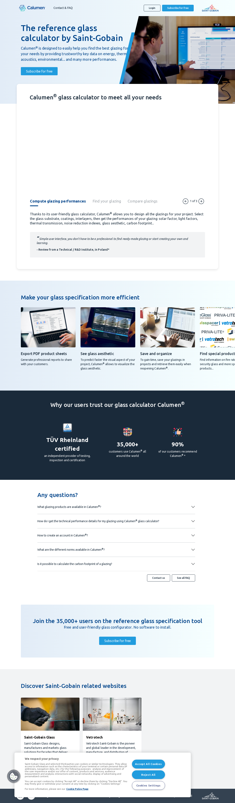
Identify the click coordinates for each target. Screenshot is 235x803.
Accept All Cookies (148, 763)
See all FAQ (183, 578)
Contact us (158, 578)
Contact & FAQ (63, 8)
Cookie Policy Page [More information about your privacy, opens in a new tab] (77, 789)
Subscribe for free (178, 8)
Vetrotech (94, 737)
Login (152, 8)
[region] (102, 775)
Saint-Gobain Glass (39, 737)
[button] (13, 776)
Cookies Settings (148, 785)
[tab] (61, 204)
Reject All (148, 774)
